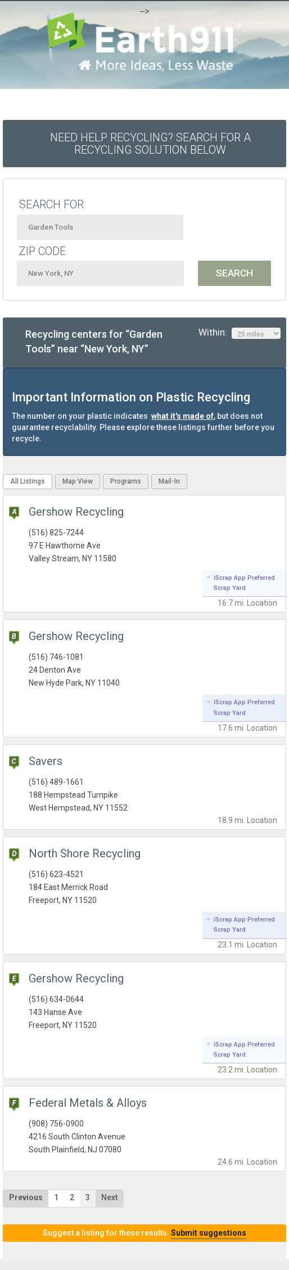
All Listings (27, 481)
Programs (125, 481)
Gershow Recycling (76, 511)
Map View (77, 481)
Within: (239, 333)
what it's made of (182, 416)
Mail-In (169, 481)
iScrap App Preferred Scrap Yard (244, 583)
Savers (45, 761)
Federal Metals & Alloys (88, 1103)
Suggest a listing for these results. (144, 1232)
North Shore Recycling (85, 853)
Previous (26, 1197)
